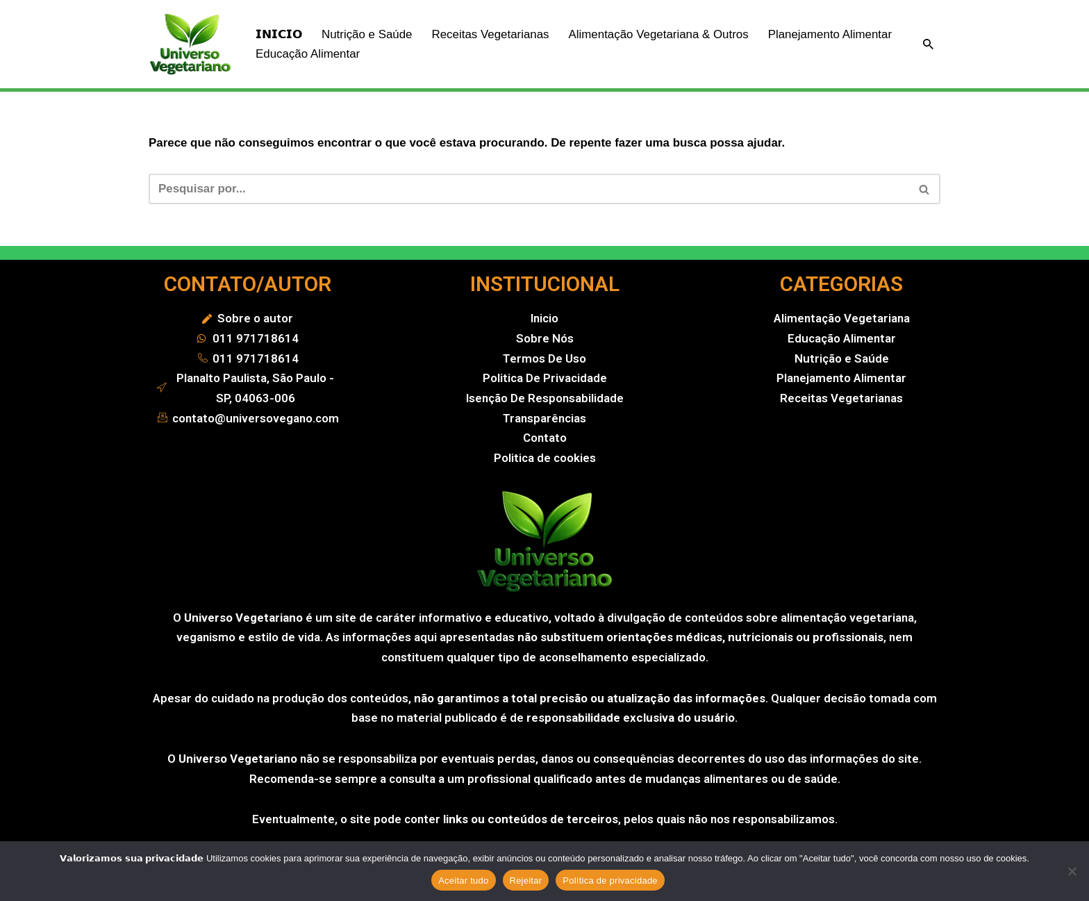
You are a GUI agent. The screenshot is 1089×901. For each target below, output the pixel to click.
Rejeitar (526, 880)
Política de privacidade (610, 880)
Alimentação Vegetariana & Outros (660, 34)
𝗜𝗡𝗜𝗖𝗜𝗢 (279, 34)
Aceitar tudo (463, 880)
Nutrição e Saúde (367, 34)
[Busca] (928, 44)
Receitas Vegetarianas (491, 34)
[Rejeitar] (1072, 871)
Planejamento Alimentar (318, 53)
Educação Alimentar (452, 53)
